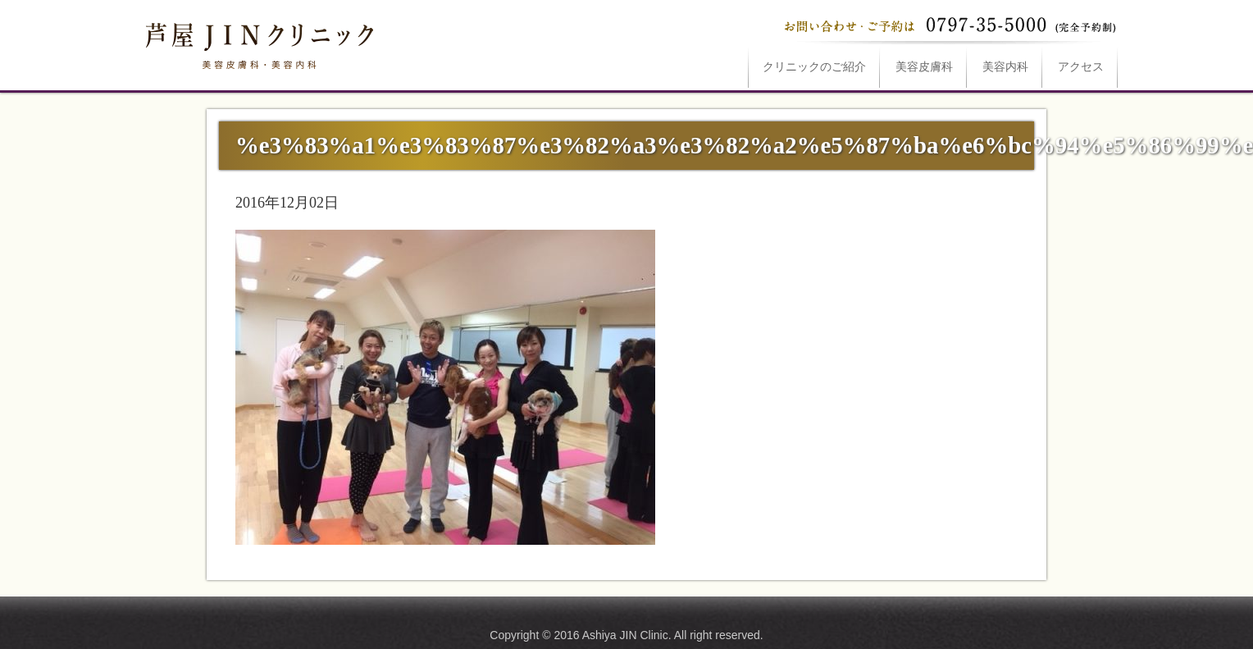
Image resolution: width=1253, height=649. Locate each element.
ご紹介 (814, 67)
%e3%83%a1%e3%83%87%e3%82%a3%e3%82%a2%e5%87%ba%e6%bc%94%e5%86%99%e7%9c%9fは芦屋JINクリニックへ (257, 42)
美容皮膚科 (924, 67)
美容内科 (1005, 67)
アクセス (1081, 67)
